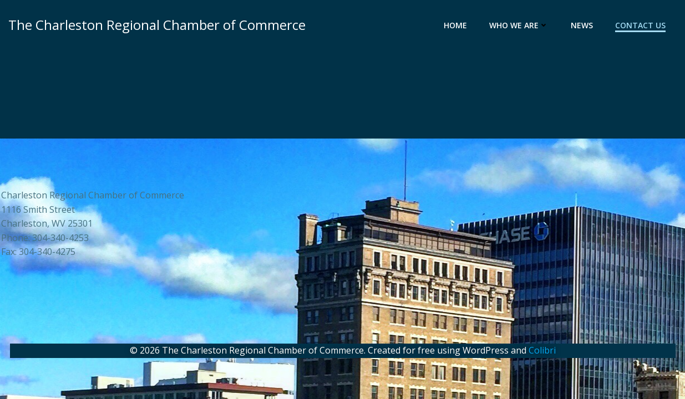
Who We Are (519, 25)
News (582, 25)
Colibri (542, 350)
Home (455, 25)
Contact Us (640, 25)
